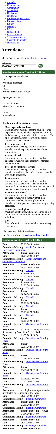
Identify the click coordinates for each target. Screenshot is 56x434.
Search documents (16, 37)
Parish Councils (14, 34)
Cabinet (29, 270)
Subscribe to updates (17, 40)
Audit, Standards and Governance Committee (24, 248)
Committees (13, 5)
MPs (9, 29)
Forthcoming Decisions (18, 18)
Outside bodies (14, 32)
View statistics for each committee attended (28, 235)
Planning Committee (36, 399)
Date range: (6, 63)
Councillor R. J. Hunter (35, 58)
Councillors (12, 10)
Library (10, 24)
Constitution (13, 8)
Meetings (11, 26)
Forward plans (14, 21)
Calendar (11, 2)
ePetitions (12, 16)
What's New (13, 42)
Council (30, 288)
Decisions (12, 13)
